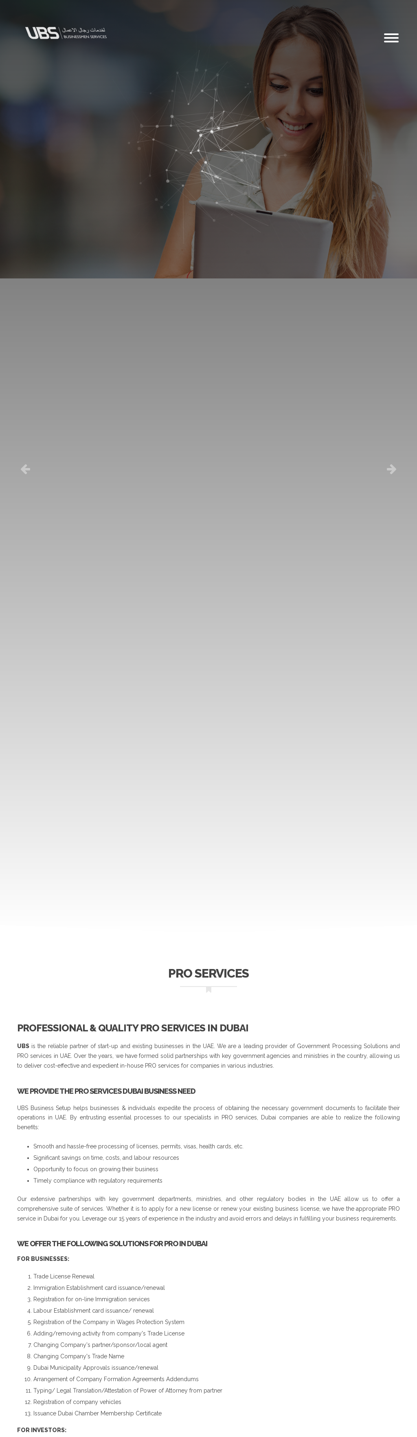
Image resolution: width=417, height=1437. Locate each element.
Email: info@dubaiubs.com (207, 4)
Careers (156, 4)
